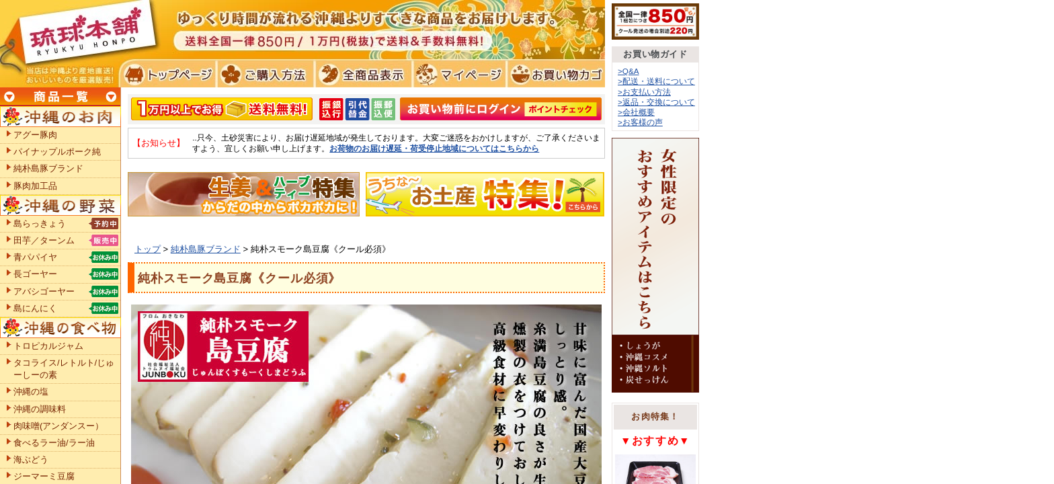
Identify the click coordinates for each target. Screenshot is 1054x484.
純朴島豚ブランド (206, 249)
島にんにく (35, 308)
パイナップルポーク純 (57, 152)
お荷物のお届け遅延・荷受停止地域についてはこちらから (434, 148)
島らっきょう (39, 223)
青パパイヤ (35, 257)
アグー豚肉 (35, 135)
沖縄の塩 (30, 392)
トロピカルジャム (48, 346)
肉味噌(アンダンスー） (58, 426)
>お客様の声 (640, 122)
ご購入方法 (263, 74)
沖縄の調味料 (39, 409)
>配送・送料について (656, 81)
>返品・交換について (656, 101)
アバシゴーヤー (44, 291)
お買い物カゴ (554, 74)
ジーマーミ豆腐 (44, 476)
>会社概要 (636, 112)
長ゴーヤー (35, 274)
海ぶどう (30, 459)
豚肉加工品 (35, 186)
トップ (147, 249)
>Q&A (628, 71)
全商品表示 (360, 74)
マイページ (457, 74)
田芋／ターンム (44, 240)
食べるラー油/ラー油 (54, 443)
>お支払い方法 (644, 91)
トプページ (167, 74)
